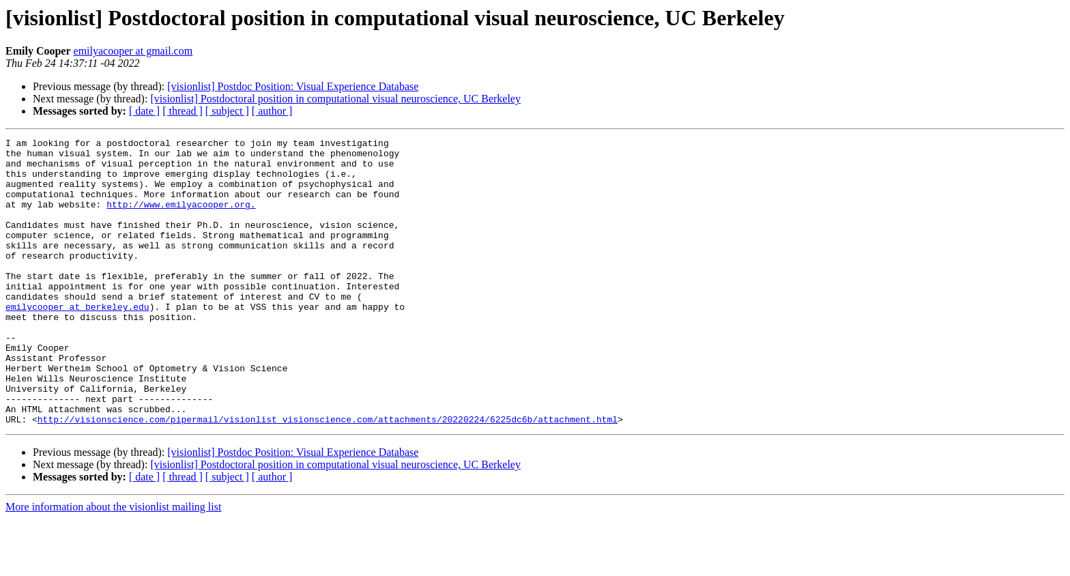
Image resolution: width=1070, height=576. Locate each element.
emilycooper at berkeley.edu (77, 341)
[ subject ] (227, 111)
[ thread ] (182, 111)
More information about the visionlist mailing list (113, 564)
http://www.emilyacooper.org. (180, 218)
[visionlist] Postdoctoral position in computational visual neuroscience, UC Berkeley (335, 98)
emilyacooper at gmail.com (133, 51)
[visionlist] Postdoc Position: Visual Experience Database (292, 86)
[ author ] (272, 111)
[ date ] (144, 111)
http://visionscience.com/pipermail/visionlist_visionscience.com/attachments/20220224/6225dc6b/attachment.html (328, 476)
